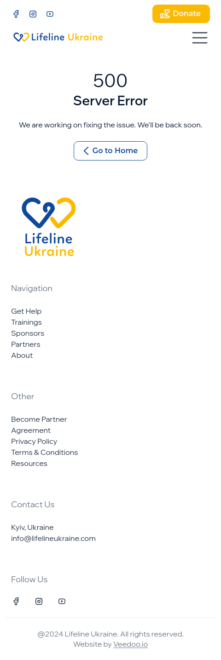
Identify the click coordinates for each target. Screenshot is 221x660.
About (22, 355)
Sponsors (27, 333)
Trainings (26, 322)
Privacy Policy (34, 441)
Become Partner (39, 419)
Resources (29, 463)
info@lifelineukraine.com (53, 538)
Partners (26, 344)
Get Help (26, 311)
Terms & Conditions (44, 452)
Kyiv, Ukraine (32, 527)
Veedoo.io (130, 644)
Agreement (31, 430)
